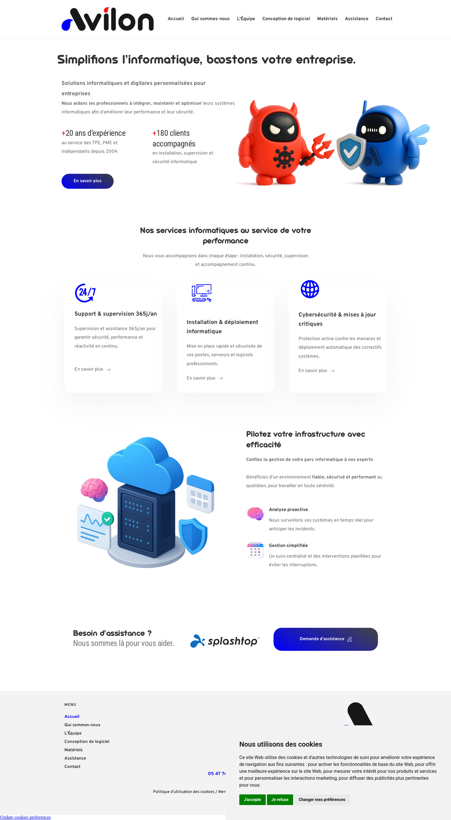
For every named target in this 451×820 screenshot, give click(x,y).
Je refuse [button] (280, 799)
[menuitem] (176, 19)
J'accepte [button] (252, 799)
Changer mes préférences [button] (322, 799)
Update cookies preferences (25, 817)
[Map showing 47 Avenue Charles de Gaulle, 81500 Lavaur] (223, 733)
